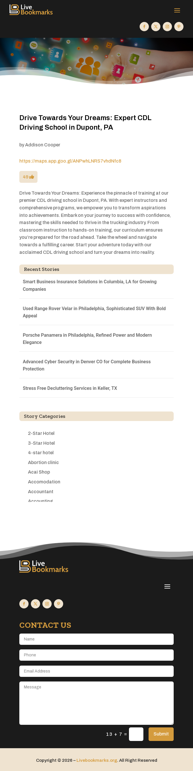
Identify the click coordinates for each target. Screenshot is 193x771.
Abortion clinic (43, 462)
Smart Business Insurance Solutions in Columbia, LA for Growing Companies (90, 285)
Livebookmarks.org (96, 760)
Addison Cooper (42, 144)
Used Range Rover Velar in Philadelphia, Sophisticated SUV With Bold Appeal (94, 312)
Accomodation (44, 481)
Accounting (40, 501)
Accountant (40, 491)
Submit (161, 733)
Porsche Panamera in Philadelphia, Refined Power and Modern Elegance (87, 338)
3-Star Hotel (41, 443)
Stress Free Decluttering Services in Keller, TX (70, 388)
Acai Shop (39, 472)
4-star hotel (41, 452)
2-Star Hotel (41, 433)
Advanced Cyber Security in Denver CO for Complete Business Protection (87, 365)
